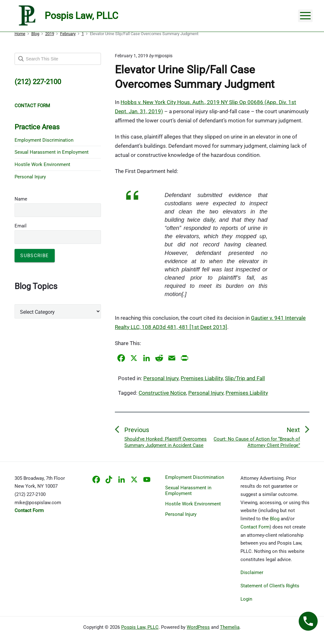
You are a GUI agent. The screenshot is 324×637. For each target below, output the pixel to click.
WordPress (198, 627)
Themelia (230, 627)
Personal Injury (160, 378)
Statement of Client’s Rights (269, 586)
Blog (274, 519)
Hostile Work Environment (42, 164)
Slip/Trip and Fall (245, 378)
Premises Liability (202, 378)
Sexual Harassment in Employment (52, 152)
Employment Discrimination (44, 140)
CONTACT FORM (32, 105)
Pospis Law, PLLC (140, 627)
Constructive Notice (162, 393)
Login (246, 599)
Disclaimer (251, 572)
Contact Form (255, 527)
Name (21, 199)
